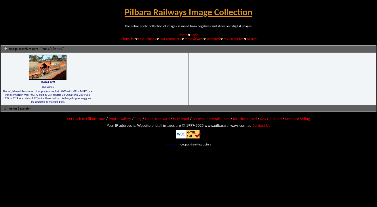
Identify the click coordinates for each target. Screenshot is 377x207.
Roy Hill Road (270, 118)
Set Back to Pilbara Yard (86, 118)
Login (194, 35)
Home (183, 35)
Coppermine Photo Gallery (195, 144)
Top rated (213, 39)
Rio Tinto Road (245, 118)
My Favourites (233, 39)
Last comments (170, 39)
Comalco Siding (297, 118)
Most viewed (193, 39)
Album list (127, 39)
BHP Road (181, 118)
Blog (138, 118)
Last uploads (147, 39)
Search (252, 39)
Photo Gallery (120, 118)
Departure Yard (157, 118)
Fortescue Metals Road (211, 118)
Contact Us (261, 125)
